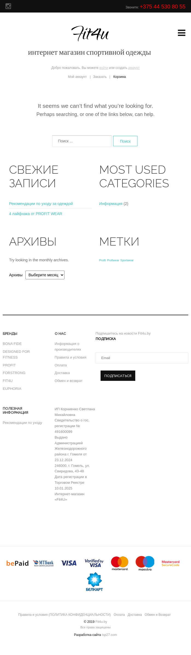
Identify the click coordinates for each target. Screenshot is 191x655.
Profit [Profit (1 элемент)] (102, 260)
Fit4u (89, 39)
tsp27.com (109, 635)
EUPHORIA (12, 389)
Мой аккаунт (77, 77)
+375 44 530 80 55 (163, 7)
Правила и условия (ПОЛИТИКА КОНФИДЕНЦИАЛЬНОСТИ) (64, 615)
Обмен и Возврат (158, 615)
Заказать (100, 77)
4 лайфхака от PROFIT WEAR (35, 214)
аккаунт (134, 68)
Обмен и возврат (69, 381)
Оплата (61, 365)
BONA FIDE (12, 344)
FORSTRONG (14, 373)
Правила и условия (70, 357)
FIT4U (8, 381)
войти (103, 68)
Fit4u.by (101, 622)
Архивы (15, 275)
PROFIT (9, 365)
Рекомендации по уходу (22, 423)
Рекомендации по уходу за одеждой (41, 203)
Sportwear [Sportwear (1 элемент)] (127, 260)
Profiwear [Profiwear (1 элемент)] (113, 260)
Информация (111, 203)
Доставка (62, 373)
